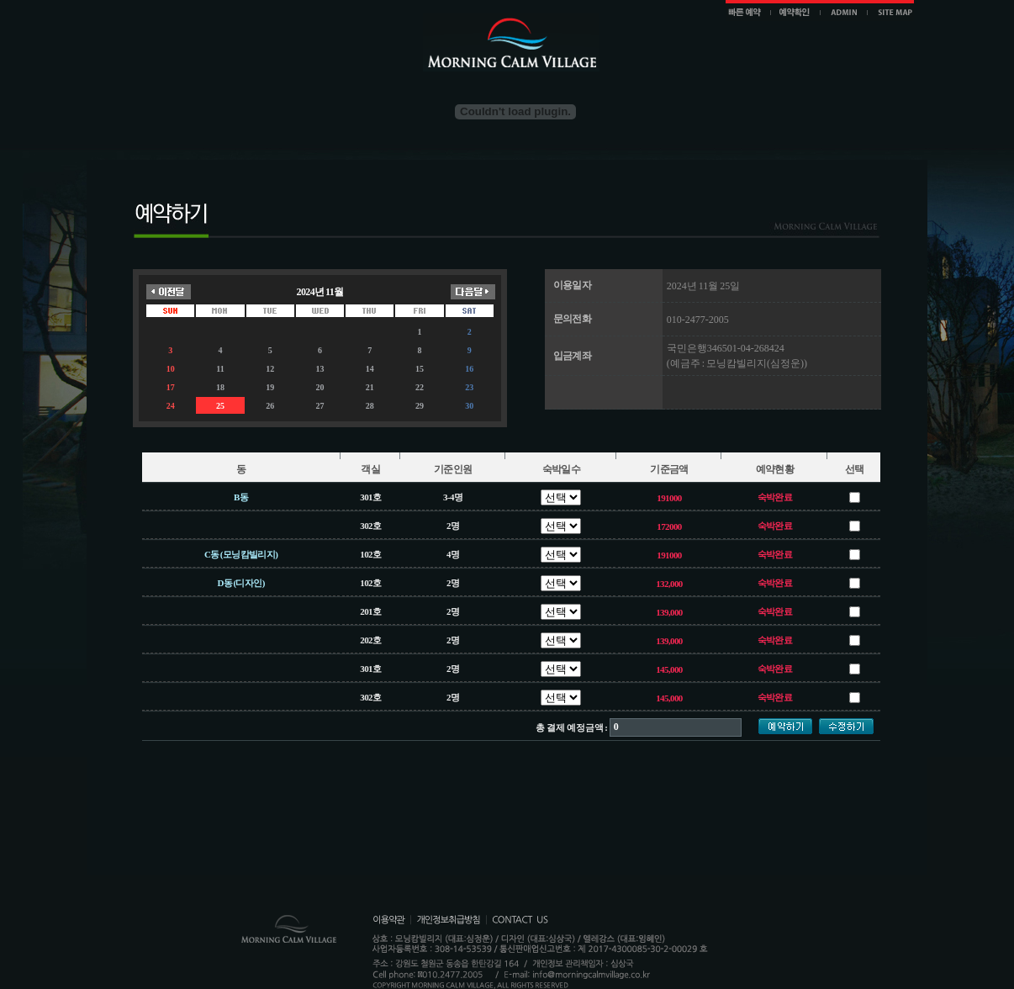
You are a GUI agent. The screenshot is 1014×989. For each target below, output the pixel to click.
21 (370, 387)
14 (370, 368)
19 (270, 387)
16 (469, 368)
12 (270, 368)
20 (319, 387)
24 (170, 405)
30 (469, 405)
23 (469, 387)
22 (419, 387)
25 (220, 405)
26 (270, 405)
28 (370, 405)
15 (419, 368)
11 (220, 368)
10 (170, 368)
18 (220, 387)
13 (319, 368)
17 (170, 387)
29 (419, 405)
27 (319, 405)
